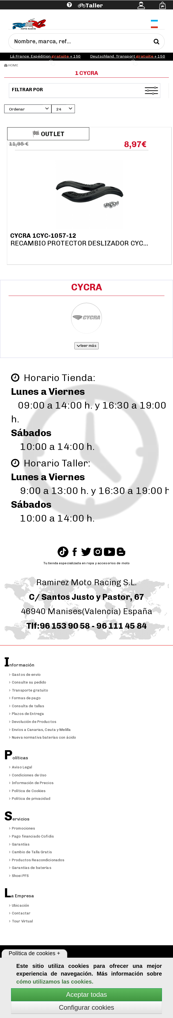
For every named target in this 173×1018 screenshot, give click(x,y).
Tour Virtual (21, 921)
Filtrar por (28, 89)
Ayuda (35, 13)
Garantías (19, 844)
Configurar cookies (86, 1007)
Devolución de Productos (32, 722)
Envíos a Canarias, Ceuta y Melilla (40, 730)
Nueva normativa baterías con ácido (42, 737)
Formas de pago (25, 698)
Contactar (19, 913)
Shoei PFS (19, 876)
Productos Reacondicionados (36, 860)
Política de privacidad (29, 798)
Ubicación (19, 905)
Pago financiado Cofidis (31, 836)
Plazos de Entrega (26, 714)
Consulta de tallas (26, 706)
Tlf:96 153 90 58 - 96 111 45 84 (86, 626)
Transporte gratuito (28, 690)
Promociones (22, 828)
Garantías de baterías (30, 868)
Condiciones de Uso (27, 775)
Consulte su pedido (27, 682)
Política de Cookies (27, 791)
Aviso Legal (20, 767)
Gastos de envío (25, 675)
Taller (94, 5)
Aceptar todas (86, 994)
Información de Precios (31, 783)
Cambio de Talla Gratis (30, 852)
